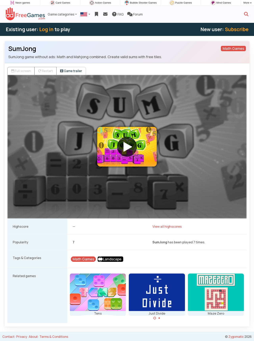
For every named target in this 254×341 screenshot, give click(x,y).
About (33, 336)
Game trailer (71, 71)
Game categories (61, 14)
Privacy (21, 336)
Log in (46, 29)
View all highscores (167, 226)
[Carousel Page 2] (159, 318)
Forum (135, 14)
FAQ (118, 14)
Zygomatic (236, 336)
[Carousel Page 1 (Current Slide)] (154, 318)
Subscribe (236, 29)
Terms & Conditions (53, 336)
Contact (8, 336)
